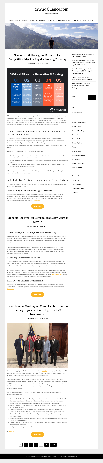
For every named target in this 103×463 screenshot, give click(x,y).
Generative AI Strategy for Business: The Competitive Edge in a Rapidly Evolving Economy (37, 59)
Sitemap (75, 192)
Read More (37, 204)
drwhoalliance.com (51, 9)
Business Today (76, 139)
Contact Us (76, 180)
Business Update (77, 143)
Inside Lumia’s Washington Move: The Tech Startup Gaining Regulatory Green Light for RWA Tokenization (37, 314)
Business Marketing (78, 131)
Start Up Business (77, 167)
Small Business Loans (78, 163)
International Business (78, 155)
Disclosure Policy (78, 188)
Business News (13, 20)
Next (53, 449)
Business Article (76, 126)
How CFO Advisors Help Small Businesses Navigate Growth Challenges (81, 86)
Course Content (64, 20)
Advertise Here (77, 184)
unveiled (44, 375)
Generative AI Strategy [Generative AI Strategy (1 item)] (77, 112)
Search (74, 96)
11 (47, 449)
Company (51, 20)
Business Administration (79, 122)
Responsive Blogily (62, 460)
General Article (89, 20)
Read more (37, 210)
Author (46, 68)
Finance (74, 147)
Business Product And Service (33, 20)
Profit (77, 20)
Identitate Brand (57, 278)
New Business (76, 159)
